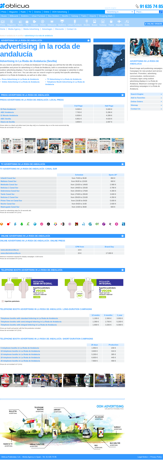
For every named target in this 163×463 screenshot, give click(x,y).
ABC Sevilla (6, 119)
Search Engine (137, 94)
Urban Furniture (38, 16)
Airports (92, 16)
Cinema (37, 12)
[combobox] (120, 12)
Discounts (59, 29)
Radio (23, 12)
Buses (4, 16)
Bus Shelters (53, 16)
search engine (46, 72)
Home (2, 29)
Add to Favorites (138, 98)
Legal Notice (143, 457)
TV (30, 12)
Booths (65, 16)
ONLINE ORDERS (154, 24)
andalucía (11, 36)
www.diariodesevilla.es (10, 253)
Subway (74, 16)
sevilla (20, 36)
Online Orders (137, 102)
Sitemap (134, 105)
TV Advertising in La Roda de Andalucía (64, 79)
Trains (84, 16)
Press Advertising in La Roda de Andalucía (20, 79)
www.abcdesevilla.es (10, 250)
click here (17, 72)
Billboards (14, 16)
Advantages (47, 29)
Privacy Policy (156, 457)
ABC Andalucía (7, 112)
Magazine (13, 12)
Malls (127, 21)
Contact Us (71, 29)
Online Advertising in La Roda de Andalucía (21, 82)
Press (3, 12)
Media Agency (14, 29)
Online (46, 12)
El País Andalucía (8, 109)
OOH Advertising (59, 12)
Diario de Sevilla (8, 122)
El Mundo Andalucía (9, 115)
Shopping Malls (106, 16)
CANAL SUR (51, 169)
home (2, 36)
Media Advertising (31, 29)
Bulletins (25, 16)
